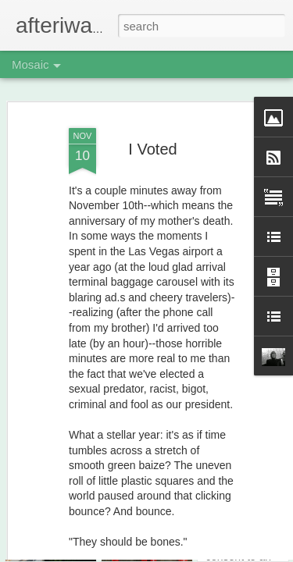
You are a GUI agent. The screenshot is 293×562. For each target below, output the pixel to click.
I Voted (152, 122)
